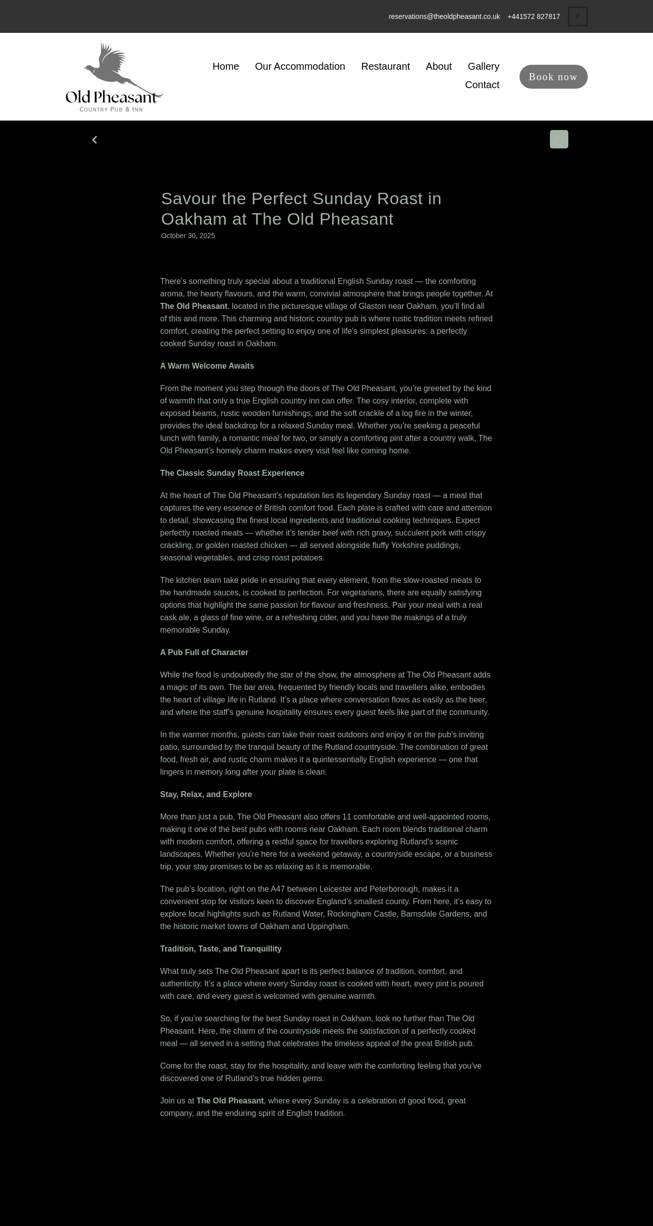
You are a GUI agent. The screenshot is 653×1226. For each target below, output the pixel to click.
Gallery (483, 66)
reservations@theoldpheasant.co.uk (444, 16)
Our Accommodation (300, 66)
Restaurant (385, 66)
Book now (553, 76)
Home (226, 66)
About (439, 66)
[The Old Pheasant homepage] (118, 77)
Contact (482, 84)
